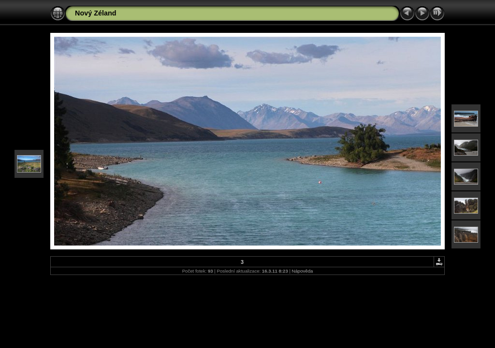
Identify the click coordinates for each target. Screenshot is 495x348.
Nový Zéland (95, 13)
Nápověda (302, 271)
